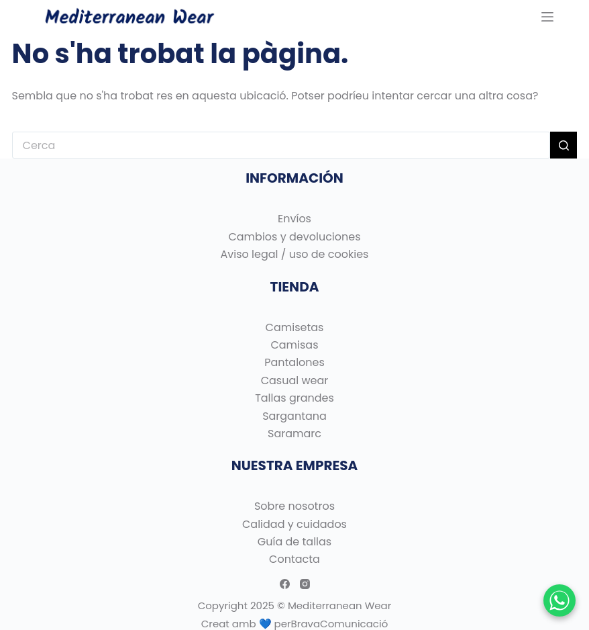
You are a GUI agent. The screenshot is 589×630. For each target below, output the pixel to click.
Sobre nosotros (294, 506)
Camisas (294, 345)
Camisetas (295, 327)
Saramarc (294, 433)
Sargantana (294, 416)
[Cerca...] (281, 145)
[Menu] (547, 17)
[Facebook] (285, 584)
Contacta (294, 559)
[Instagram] (305, 584)
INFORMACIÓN (294, 178)
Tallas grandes (294, 398)
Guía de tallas (294, 541)
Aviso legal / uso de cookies (295, 254)
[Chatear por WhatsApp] (559, 600)
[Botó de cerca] (563, 145)
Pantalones (294, 362)
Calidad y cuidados (294, 524)
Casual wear (295, 380)
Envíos (294, 218)
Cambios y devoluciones (294, 236)
